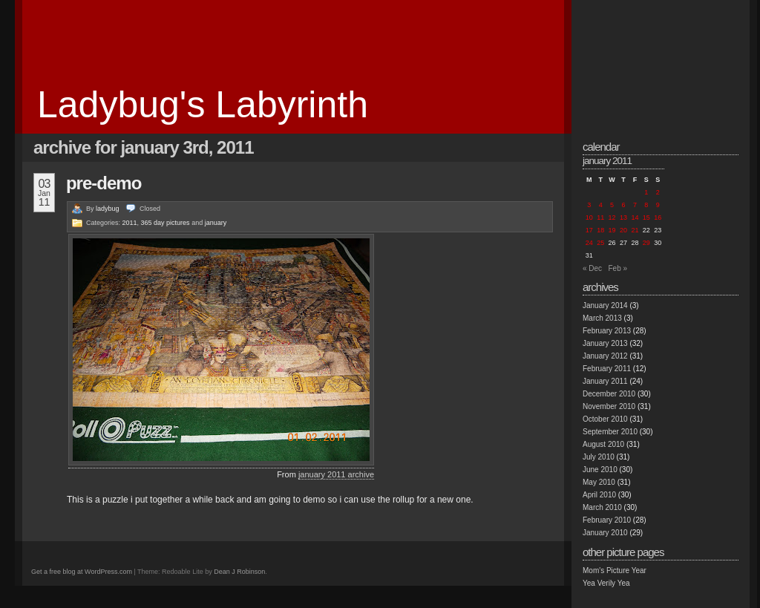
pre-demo (103, 183)
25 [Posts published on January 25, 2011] (600, 242)
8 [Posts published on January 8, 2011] (646, 205)
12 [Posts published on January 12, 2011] (612, 217)
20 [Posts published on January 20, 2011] (623, 230)
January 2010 (605, 533)
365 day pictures (165, 222)
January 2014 (605, 305)
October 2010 (605, 419)
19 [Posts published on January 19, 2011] (612, 230)
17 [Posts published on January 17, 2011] (589, 230)
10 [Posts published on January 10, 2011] (589, 217)
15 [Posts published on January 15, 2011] (646, 217)
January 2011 (605, 381)
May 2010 (599, 482)
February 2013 (607, 331)
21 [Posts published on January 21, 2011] (634, 230)
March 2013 (602, 318)
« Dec (592, 268)
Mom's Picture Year (614, 570)
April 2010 (599, 495)
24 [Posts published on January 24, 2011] (589, 242)
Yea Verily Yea (606, 583)
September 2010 (610, 432)
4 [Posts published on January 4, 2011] (601, 205)
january (216, 222)
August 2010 (603, 444)
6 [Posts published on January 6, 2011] (623, 205)
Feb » (617, 268)
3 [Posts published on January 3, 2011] (589, 205)
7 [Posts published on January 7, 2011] (635, 205)
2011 (129, 222)
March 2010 (602, 507)
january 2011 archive (336, 474)
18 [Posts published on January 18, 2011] (600, 230)
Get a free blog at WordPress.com (81, 571)
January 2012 (605, 356)
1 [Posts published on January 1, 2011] (646, 192)
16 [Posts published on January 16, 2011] (657, 217)
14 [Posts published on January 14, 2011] (634, 217)
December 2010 (609, 394)
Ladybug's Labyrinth (202, 104)
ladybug (107, 208)
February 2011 (607, 369)
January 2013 (605, 343)
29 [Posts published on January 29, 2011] (646, 242)
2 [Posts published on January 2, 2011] (658, 192)
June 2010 (600, 469)
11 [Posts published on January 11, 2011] (600, 217)
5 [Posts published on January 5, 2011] (612, 205)
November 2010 (609, 406)
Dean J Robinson (239, 571)
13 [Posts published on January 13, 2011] (623, 217)
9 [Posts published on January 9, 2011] (658, 205)
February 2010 (607, 520)
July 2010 (599, 457)
